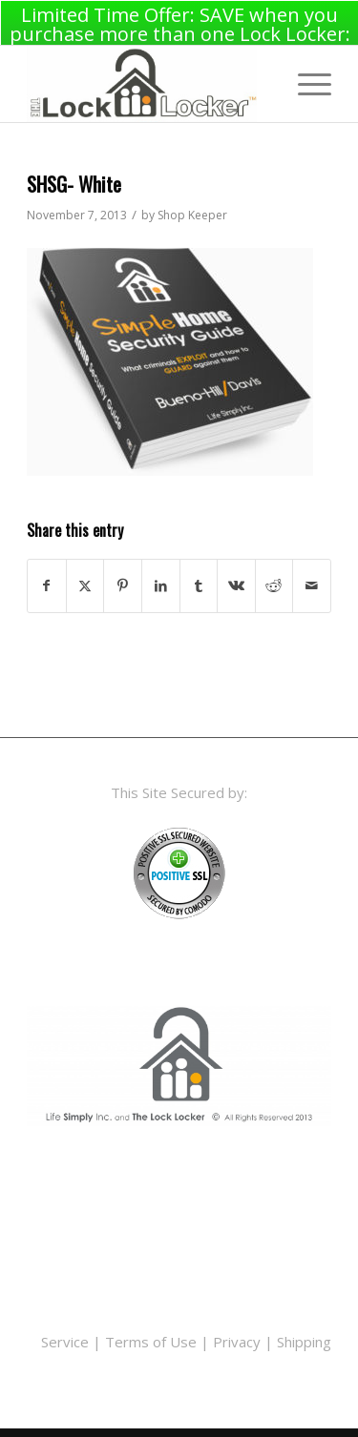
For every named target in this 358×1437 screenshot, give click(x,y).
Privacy (237, 1336)
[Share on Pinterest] (122, 582)
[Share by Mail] (311, 582)
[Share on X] (85, 582)
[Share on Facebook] (47, 582)
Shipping (304, 1336)
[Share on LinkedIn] (160, 582)
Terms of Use (151, 1336)
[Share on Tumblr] (199, 582)
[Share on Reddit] (274, 582)
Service (65, 1336)
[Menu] (305, 80)
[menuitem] (305, 80)
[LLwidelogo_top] (148, 80)
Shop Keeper (192, 211)
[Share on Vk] (236, 582)
